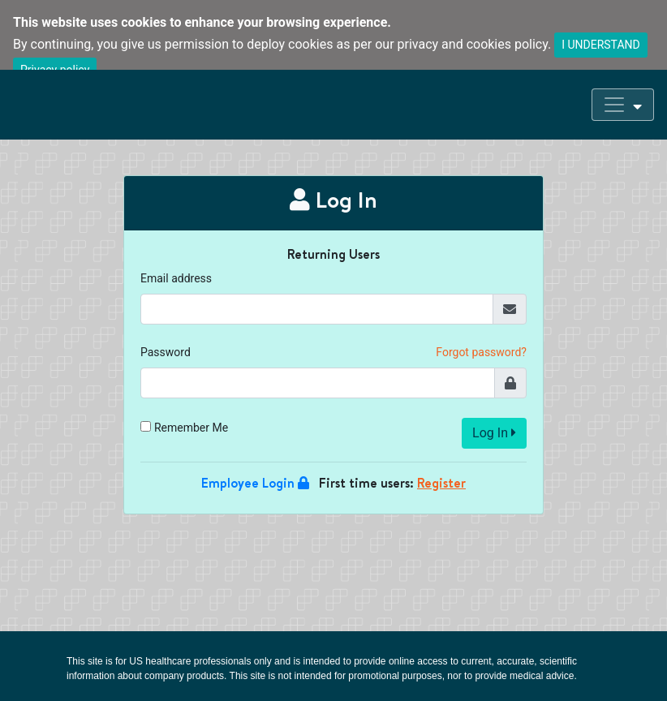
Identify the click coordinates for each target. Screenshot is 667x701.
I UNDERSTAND (601, 44)
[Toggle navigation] (623, 104)
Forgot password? (481, 352)
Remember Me (191, 427)
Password (165, 352)
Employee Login (255, 483)
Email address (176, 278)
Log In (494, 433)
